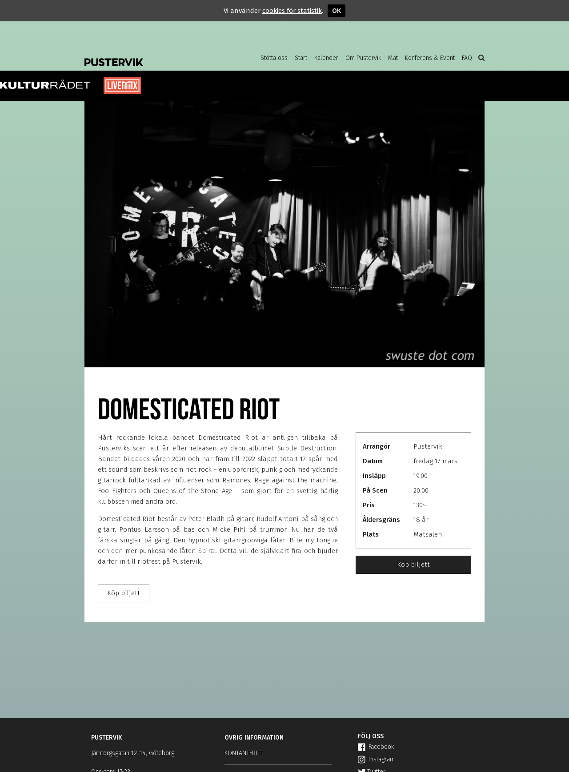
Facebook (376, 747)
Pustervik (155, 55)
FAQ (467, 58)
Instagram (376, 759)
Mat (393, 58)
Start (301, 58)
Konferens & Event (430, 58)
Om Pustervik (363, 58)
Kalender (326, 58)
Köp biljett (413, 565)
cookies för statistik (292, 11)
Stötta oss (274, 58)
